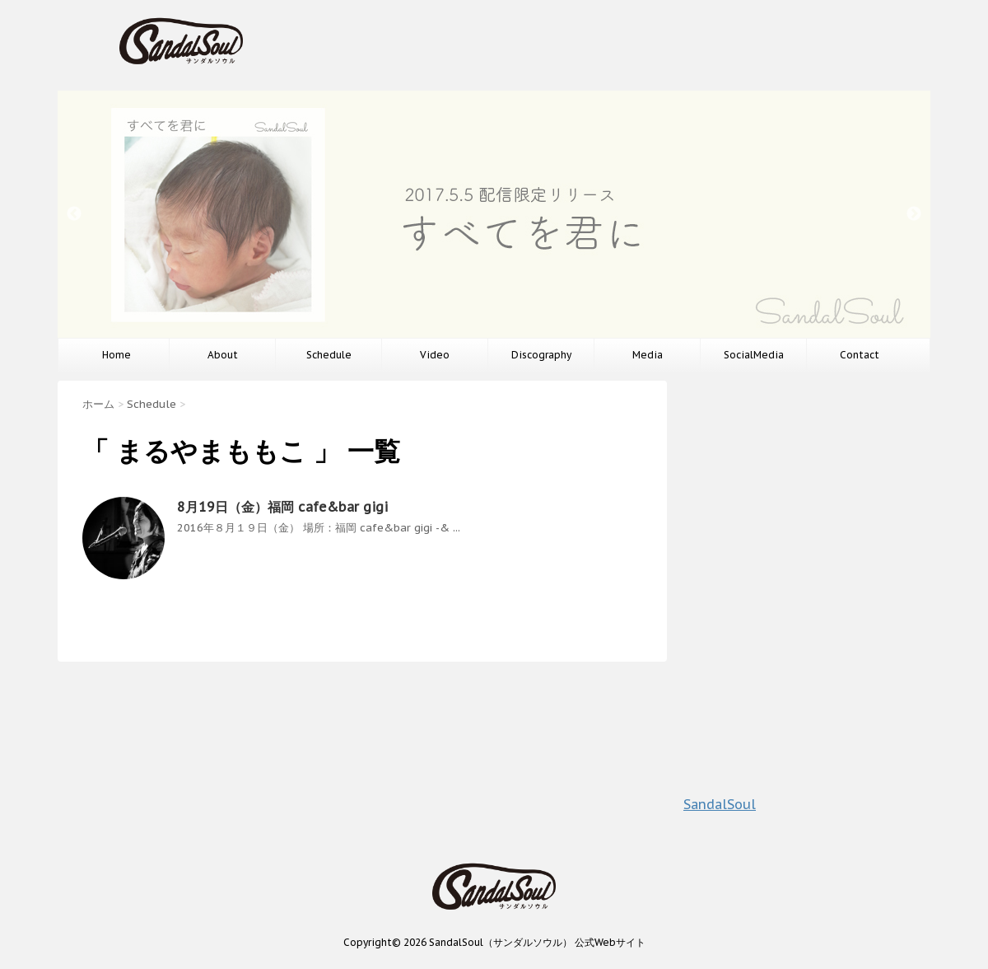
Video (435, 355)
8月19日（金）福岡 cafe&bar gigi (282, 507)
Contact (859, 355)
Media (647, 355)
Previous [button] (74, 214)
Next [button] (914, 214)
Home (116, 355)
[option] (494, 214)
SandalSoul (719, 804)
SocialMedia (754, 355)
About (222, 355)
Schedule (329, 355)
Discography (541, 355)
